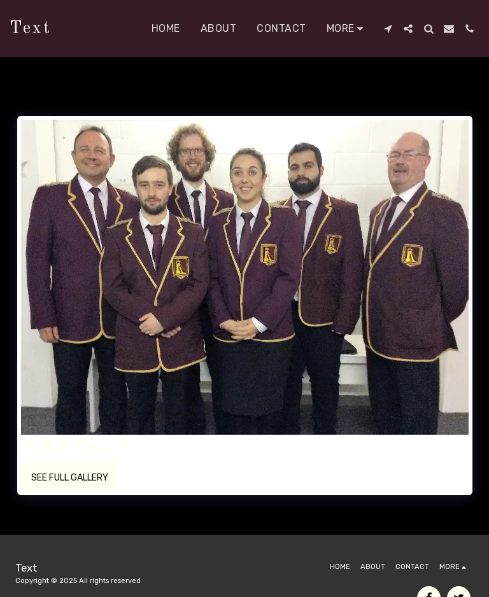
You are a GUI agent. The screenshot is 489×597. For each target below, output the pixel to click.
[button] (387, 29)
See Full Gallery (69, 477)
